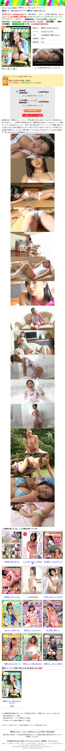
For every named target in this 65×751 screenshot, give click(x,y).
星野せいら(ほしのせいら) (50, 28)
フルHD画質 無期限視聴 (28, 101)
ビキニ (57, 35)
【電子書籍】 (50, 21)
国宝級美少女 (29, 19)
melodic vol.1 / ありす (12, 562)
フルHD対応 (45, 35)
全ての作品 (12, 8)
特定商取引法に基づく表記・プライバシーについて (23, 741)
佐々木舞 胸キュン (53, 630)
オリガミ (40, 21)
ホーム (4, 8)
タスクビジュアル (29, 21)
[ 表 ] (8, 69)
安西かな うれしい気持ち (53, 664)
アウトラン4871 (41, 19)
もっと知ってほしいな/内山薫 (32, 562)
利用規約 (44, 741)
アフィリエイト (53, 741)
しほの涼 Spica (32, 597)
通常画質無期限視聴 (24, 92)
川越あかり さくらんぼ (12, 597)
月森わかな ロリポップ (12, 664)
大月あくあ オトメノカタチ (53, 597)
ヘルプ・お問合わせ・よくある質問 (33, 731)
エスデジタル (16, 21)
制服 (52, 35)
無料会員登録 (50, 731)
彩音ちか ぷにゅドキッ (32, 630)
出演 (35, 28)
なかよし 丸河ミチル (12, 630)
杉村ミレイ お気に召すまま (32, 664)
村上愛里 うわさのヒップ (53, 562)
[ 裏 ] (14, 69)
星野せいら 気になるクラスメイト (12, 702)
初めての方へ (15, 731)
